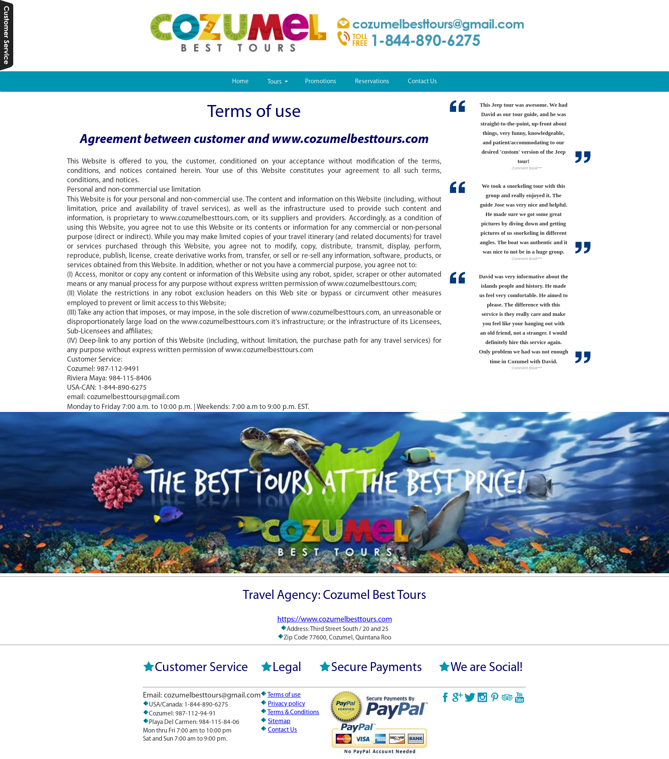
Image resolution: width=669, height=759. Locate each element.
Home (240, 82)
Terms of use (284, 695)
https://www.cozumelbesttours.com (334, 620)
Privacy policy (286, 704)
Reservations (372, 82)
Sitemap (279, 721)
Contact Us (422, 82)
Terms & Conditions (293, 712)
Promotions (320, 82)
